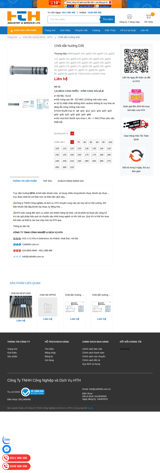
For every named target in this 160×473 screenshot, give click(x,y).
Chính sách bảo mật (92, 349)
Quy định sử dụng (91, 364)
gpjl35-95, (73, 74)
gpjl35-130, (87, 59)
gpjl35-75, (83, 70)
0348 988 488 (94, 12)
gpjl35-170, (64, 66)
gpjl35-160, (99, 62)
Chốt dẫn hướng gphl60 (76, 295)
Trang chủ (12, 349)
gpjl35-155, (87, 62)
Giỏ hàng (49, 360)
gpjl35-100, (80, 53)
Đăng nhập (135, 22)
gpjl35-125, (76, 59)
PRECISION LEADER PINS (91, 74)
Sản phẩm (12, 356)
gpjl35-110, (103, 53)
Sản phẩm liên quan (25, 283)
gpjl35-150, (76, 62)
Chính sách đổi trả (91, 360)
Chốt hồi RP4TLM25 (21, 293)
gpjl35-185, (99, 66)
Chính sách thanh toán (93, 352)
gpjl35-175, (76, 66)
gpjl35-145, (64, 62)
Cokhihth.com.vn (30, 244)
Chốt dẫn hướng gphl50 (103, 295)
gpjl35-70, (73, 70)
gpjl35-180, (87, 66)
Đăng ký (123, 22)
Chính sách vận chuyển (93, 356)
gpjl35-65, (63, 70)
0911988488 (24, 399)
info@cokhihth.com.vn (33, 256)
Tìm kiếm (108, 19)
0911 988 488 (68, 12)
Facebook (124, 349)
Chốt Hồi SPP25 (48, 295)
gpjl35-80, (94, 70)
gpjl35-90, (63, 74)
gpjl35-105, (91, 53)
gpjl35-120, (64, 59)
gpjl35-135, (99, 59)
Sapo (90, 408)
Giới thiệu (12, 352)
